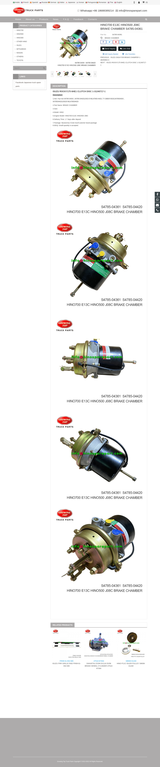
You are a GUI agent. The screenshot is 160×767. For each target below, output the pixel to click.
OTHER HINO (22, 41)
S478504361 (119, 99)
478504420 (58, 101)
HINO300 (20, 38)
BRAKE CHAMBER (112, 38)
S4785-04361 (69, 99)
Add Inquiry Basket (110, 54)
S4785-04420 (79, 99)
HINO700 (20, 30)
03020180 (66, 101)
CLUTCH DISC (84, 91)
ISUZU (56, 91)
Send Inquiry (108, 49)
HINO (67, 116)
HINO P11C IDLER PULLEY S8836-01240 (131, 663)
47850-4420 (97, 99)
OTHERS (20, 56)
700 (70, 116)
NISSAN (20, 53)
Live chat (125, 49)
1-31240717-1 (98, 91)
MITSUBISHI (21, 49)
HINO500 (20, 34)
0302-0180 (89, 99)
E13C (74, 116)
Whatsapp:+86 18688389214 (97, 10)
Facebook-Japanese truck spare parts (28, 84)
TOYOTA (20, 60)
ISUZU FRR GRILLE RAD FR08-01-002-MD (66, 663)
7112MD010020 (108, 99)
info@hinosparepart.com (133, 10)
